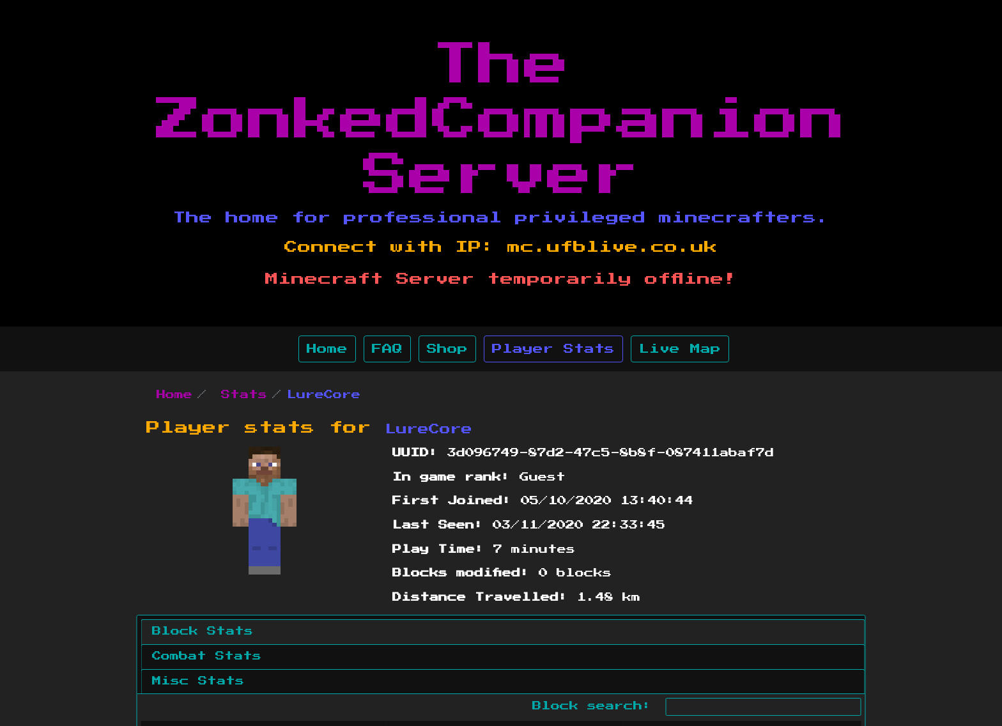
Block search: (696, 707)
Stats (244, 394)
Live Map (680, 349)
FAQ (387, 349)
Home (327, 349)
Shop (447, 349)
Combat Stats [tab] (206, 656)
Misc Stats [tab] (198, 681)
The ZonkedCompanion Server (501, 120)
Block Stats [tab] (202, 631)
